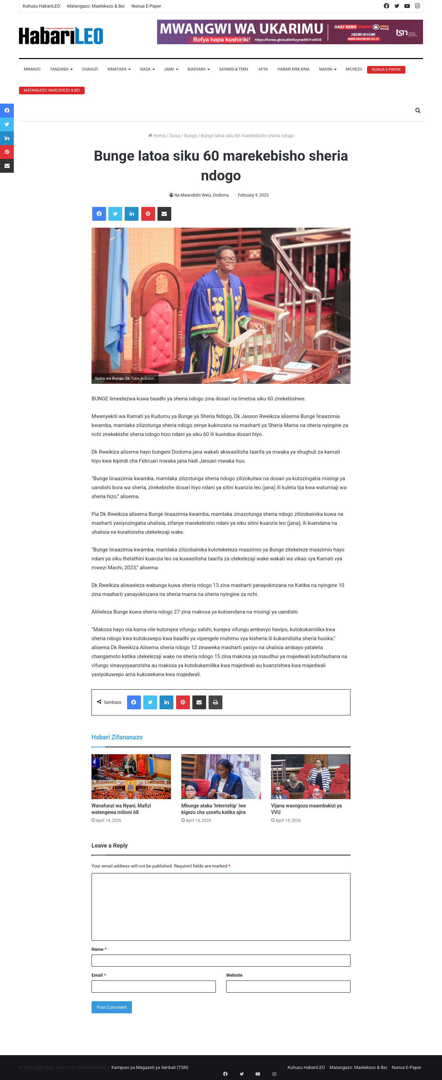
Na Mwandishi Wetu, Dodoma (201, 195)
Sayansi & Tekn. (234, 69)
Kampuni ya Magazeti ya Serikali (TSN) (150, 1067)
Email (99, 975)
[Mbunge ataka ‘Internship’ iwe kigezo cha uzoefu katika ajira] (221, 776)
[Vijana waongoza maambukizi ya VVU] (310, 776)
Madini (325, 69)
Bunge (190, 135)
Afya (263, 69)
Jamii (169, 69)
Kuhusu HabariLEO (41, 6)
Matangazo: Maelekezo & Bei (96, 6)
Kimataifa (117, 69)
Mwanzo (32, 69)
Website (234, 975)
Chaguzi (90, 69)
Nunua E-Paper (146, 6)
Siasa (145, 69)
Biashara (197, 69)
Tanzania (59, 69)
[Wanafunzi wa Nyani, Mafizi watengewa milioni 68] (131, 776)
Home (156, 135)
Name (99, 949)
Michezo (354, 69)
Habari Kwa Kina (293, 69)
